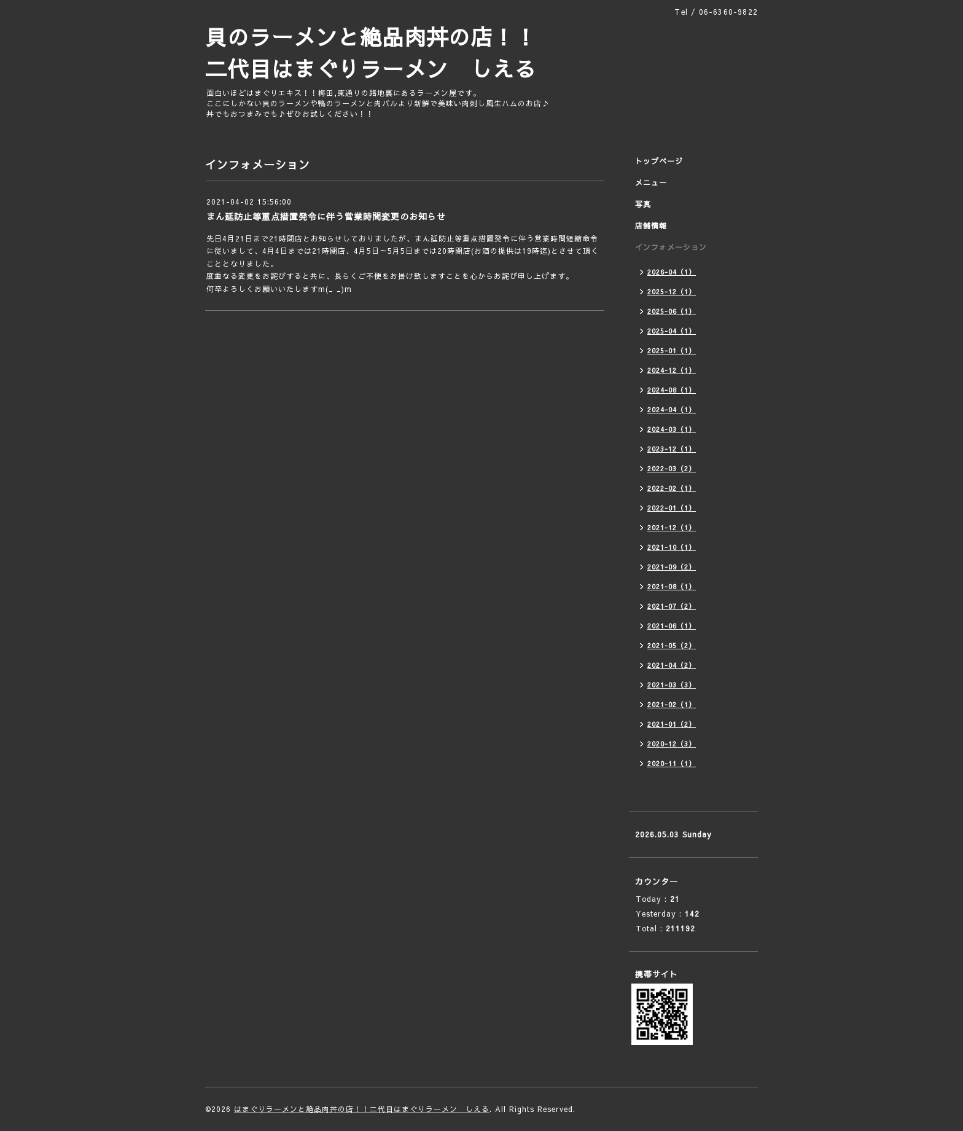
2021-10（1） (671, 547)
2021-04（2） (671, 665)
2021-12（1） (671, 527)
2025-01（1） (671, 350)
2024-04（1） (671, 409)
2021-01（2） (671, 724)
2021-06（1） (671, 625)
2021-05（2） (671, 645)
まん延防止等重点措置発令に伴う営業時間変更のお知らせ (326, 216)
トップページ (659, 161)
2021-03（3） (671, 684)
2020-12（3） (671, 743)
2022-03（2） (671, 468)
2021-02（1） (671, 704)
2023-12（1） (671, 448)
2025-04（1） (671, 330)
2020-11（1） (671, 763)
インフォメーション (671, 247)
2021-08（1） (671, 586)
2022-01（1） (671, 507)
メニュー (651, 182)
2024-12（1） (671, 370)
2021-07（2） (671, 606)
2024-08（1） (671, 389)
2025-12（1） (671, 291)
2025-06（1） (671, 311)
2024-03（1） (671, 429)
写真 (643, 204)
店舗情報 (651, 225)
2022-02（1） (671, 488)
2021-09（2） (671, 566)
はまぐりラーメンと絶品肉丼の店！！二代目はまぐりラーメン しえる (361, 1109)
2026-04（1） (671, 271)
